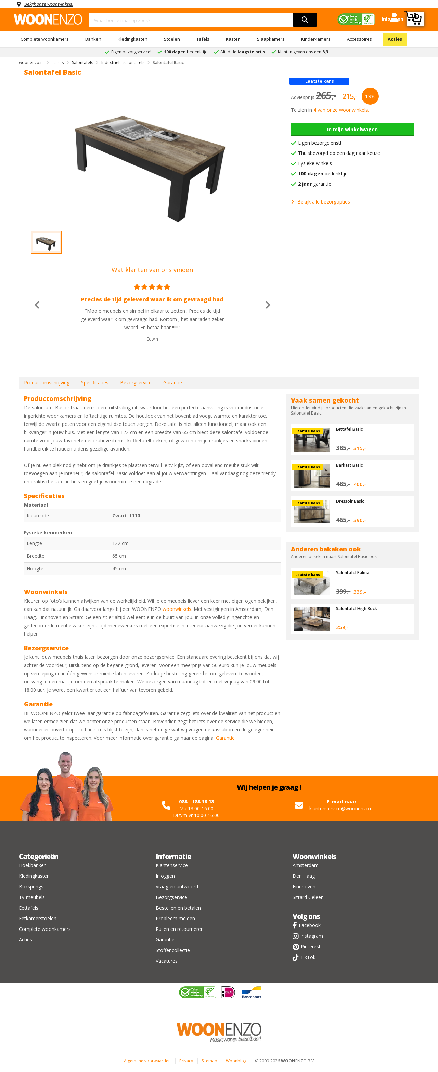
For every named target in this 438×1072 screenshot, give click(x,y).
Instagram (311, 936)
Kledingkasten (132, 39)
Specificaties (94, 382)
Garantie (172, 382)
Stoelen (172, 39)
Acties (395, 39)
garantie (314, 184)
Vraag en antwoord (177, 886)
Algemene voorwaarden (147, 1061)
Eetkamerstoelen (37, 918)
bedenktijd (323, 173)
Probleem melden (175, 918)
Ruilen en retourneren (180, 929)
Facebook (310, 925)
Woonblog (236, 1061)
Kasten (233, 39)
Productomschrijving (46, 382)
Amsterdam (306, 865)
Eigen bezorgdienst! (319, 142)
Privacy (186, 1061)
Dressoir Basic (351, 501)
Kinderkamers (316, 39)
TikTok (307, 957)
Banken (93, 39)
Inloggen (165, 876)
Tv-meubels (32, 897)
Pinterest (311, 946)
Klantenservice (172, 865)
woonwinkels (177, 609)
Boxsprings (31, 886)
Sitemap (209, 1061)
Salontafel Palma (354, 572)
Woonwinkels (314, 856)
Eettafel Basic (350, 429)
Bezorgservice (136, 382)
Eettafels (28, 907)
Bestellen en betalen (178, 907)
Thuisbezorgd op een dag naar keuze (339, 153)
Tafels (202, 39)
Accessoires (359, 39)
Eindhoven (304, 886)
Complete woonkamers (45, 39)
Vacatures (167, 961)
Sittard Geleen (308, 897)
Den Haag (304, 876)
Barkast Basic (350, 465)
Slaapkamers (271, 39)
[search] (305, 20)
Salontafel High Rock (359, 608)
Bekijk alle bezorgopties (320, 201)
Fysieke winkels (315, 163)
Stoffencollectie (173, 950)
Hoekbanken (33, 865)
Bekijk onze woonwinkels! (51, 4)
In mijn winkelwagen (352, 129)
